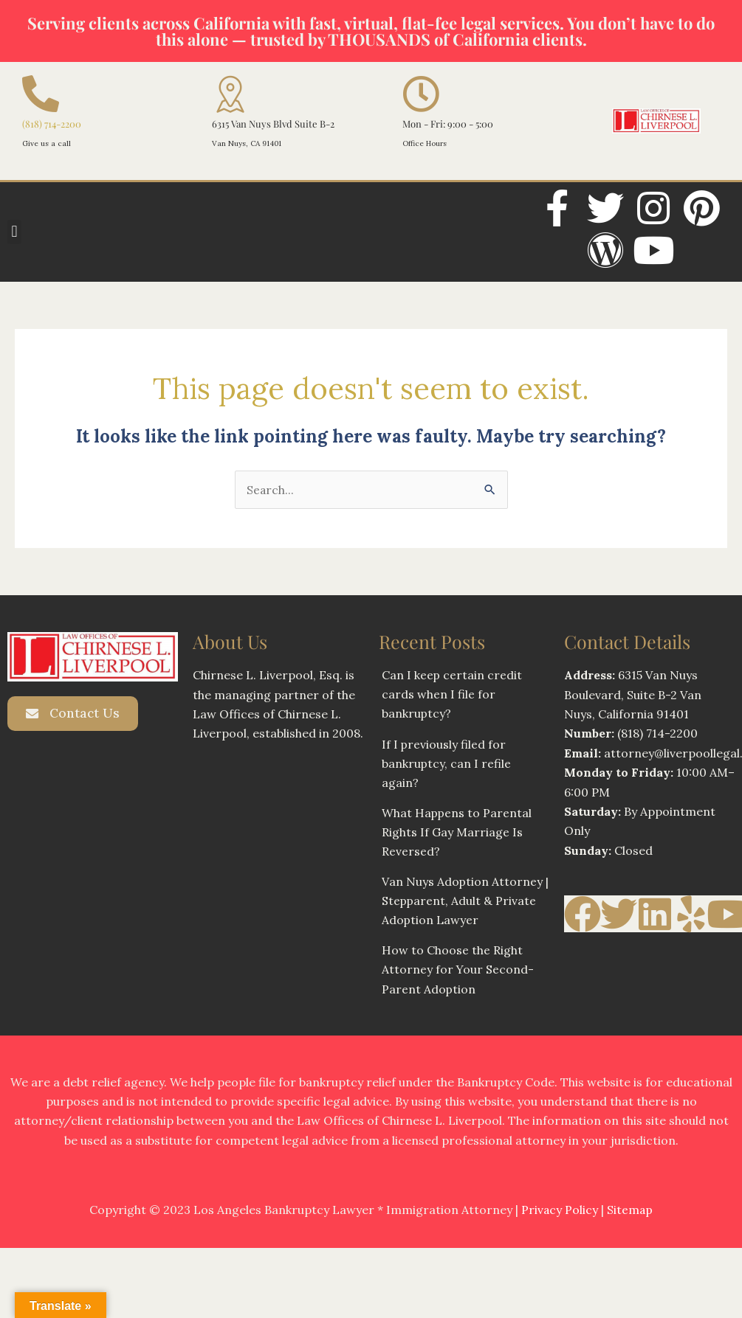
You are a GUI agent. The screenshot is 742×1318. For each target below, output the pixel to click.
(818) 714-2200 (51, 123)
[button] (14, 232)
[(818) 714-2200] (40, 93)
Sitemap (630, 1213)
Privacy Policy (559, 1213)
